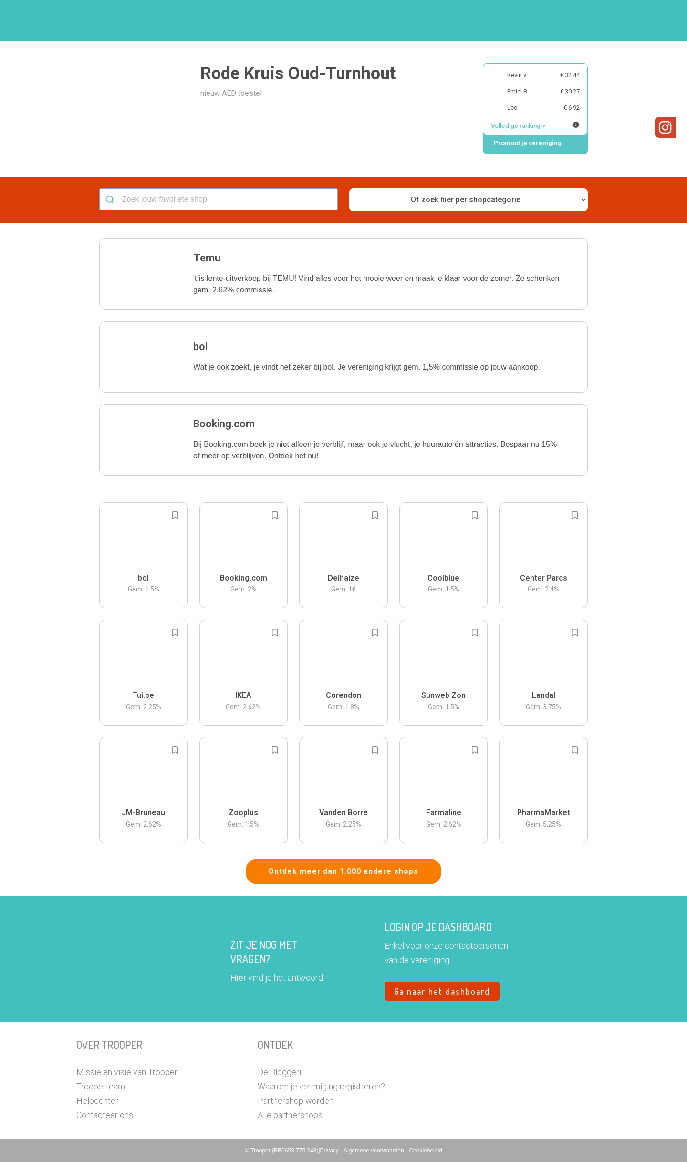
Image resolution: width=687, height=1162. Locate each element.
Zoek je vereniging (414, 20)
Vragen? (569, 20)
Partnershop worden (295, 1101)
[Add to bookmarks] (175, 515)
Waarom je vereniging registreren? (321, 1086)
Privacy (330, 1150)
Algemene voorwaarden (375, 1150)
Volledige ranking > (518, 125)
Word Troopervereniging (499, 20)
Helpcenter (97, 1101)
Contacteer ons (104, 1115)
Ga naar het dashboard (442, 991)
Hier (238, 978)
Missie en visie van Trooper (126, 1072)
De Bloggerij (280, 1072)
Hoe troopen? (346, 20)
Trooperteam (100, 1086)
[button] (603, 20)
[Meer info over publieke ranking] (576, 125)
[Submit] (111, 199)
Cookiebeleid (425, 1150)
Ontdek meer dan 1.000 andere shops (343, 871)
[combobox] (218, 199)
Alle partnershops (290, 1115)
